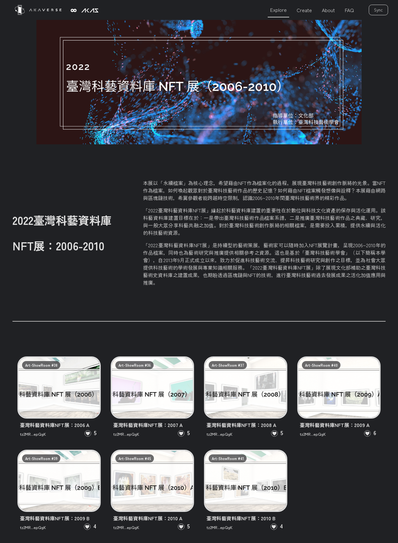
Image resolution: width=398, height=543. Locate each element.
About (328, 10)
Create (304, 10)
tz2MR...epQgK (33, 434)
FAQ (349, 10)
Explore (278, 9)
